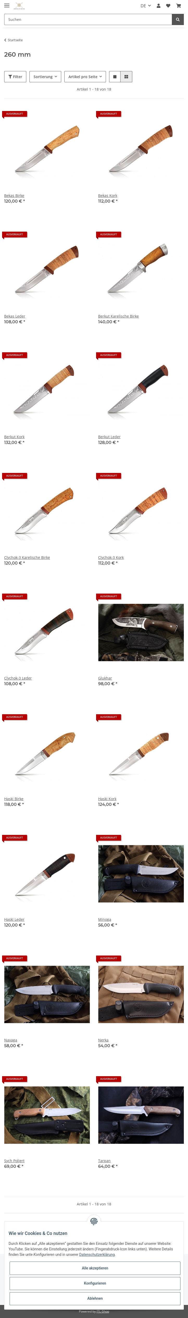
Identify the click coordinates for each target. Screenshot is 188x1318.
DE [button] (143, 6)
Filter (15, 76)
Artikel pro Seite (82, 76)
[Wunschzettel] (168, 6)
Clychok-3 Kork (111, 557)
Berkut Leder (109, 436)
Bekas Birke (14, 195)
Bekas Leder (14, 316)
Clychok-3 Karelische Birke (27, 557)
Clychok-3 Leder (18, 678)
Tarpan (104, 1160)
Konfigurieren (95, 1283)
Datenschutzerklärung (97, 1254)
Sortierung (43, 76)
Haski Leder (14, 919)
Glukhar (105, 678)
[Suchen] (88, 19)
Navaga (10, 1040)
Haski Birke (13, 798)
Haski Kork (107, 798)
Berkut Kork (14, 436)
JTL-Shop (103, 1311)
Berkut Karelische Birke (118, 316)
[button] (158, 6)
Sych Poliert (14, 1160)
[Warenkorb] (178, 6)
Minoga (104, 919)
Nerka (103, 1040)
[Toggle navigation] (6, 3)
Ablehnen (95, 1298)
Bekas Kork (107, 195)
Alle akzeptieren (95, 1268)
